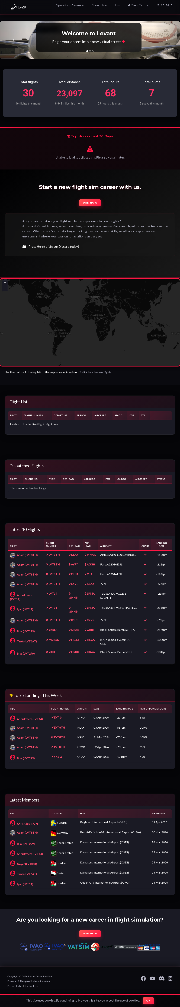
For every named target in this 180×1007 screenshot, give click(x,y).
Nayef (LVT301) (28, 876)
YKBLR (53, 635)
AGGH (91, 568)
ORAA (73, 635)
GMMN (72, 602)
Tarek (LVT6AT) (28, 649)
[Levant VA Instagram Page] (170, 990)
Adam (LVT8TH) (28, 556)
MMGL (89, 560)
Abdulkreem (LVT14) (31, 730)
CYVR (73, 588)
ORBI (90, 635)
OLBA (73, 578)
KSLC (73, 625)
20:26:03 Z (164, 5)
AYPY (73, 568)
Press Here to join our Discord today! (51, 247)
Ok (148, 1000)
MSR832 (54, 648)
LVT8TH (54, 556)
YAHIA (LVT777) (28, 835)
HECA (90, 648)
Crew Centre (138, 5)
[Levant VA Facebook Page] (143, 990)
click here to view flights (95, 372)
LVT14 (52, 598)
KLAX (73, 556)
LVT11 (52, 612)
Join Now (90, 202)
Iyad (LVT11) (25, 613)
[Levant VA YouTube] (152, 990)
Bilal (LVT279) (26, 636)
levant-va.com (42, 992)
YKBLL (53, 661)
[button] (69, 6)
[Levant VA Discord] (162, 990)
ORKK (73, 661)
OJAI (89, 578)
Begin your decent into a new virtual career (88, 42)
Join (117, 5)
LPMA (90, 598)
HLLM (73, 648)
